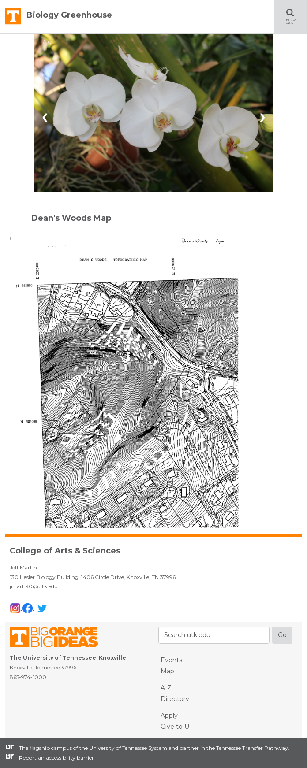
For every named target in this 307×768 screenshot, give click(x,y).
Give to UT (177, 727)
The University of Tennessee (59, 639)
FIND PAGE (296, 16)
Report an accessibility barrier (56, 757)
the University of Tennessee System (123, 748)
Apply (169, 716)
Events (171, 660)
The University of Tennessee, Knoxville (13, 17)
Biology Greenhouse (69, 15)
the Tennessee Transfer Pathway (247, 748)
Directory (175, 699)
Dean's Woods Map (71, 218)
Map (167, 671)
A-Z (166, 688)
